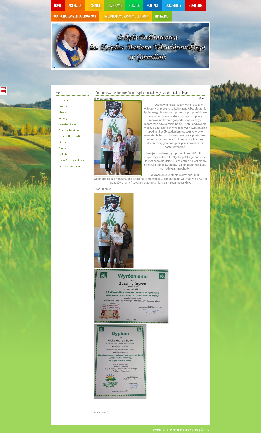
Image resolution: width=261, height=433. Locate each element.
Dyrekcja (63, 106)
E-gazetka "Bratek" (68, 124)
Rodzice (134, 5)
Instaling (162, 16)
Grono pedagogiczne (69, 130)
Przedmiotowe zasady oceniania (125, 16)
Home (57, 5)
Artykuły (75, 5)
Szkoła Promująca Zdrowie (71, 160)
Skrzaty (62, 112)
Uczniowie (115, 5)
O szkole (95, 5)
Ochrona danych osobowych (75, 16)
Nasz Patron (65, 100)
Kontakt (152, 5)
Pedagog (63, 118)
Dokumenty (173, 5)
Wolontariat (64, 154)
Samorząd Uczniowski (69, 136)
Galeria (62, 148)
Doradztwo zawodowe (70, 166)
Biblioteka (64, 142)
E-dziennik (195, 5)
